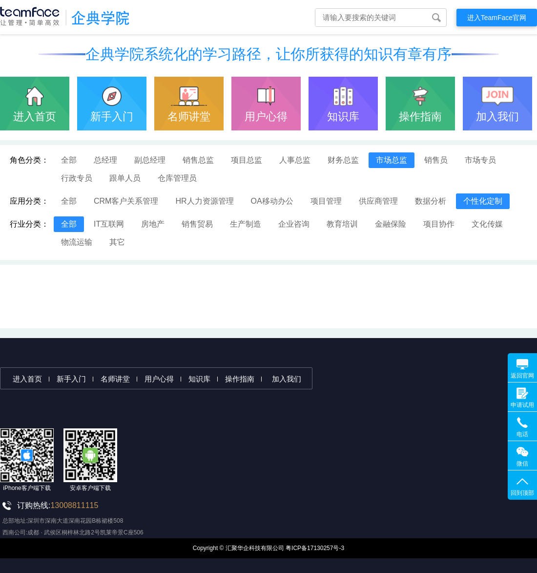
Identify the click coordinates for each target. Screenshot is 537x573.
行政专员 (76, 178)
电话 (522, 434)
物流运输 (76, 242)
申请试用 (522, 405)
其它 (117, 242)
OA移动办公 (272, 201)
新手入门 (111, 116)
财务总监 (343, 160)
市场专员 (480, 160)
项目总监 (246, 160)
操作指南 (420, 116)
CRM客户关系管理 (126, 201)
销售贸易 (197, 224)
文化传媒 (487, 224)
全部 (69, 160)
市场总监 (391, 160)
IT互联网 (109, 224)
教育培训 (342, 224)
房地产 (153, 224)
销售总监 (198, 160)
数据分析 (430, 201)
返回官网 (522, 375)
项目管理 (326, 201)
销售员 (436, 160)
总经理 (105, 160)
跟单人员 (125, 178)
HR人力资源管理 (204, 201)
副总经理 (149, 160)
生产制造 (245, 224)
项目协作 (438, 224)
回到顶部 (522, 492)
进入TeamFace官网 (496, 17)
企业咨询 (294, 224)
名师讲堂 (188, 116)
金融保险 (390, 224)
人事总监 (294, 160)
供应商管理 (378, 201)
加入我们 (497, 116)
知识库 (343, 116)
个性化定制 (482, 201)
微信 (522, 463)
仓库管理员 (177, 178)
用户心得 (266, 116)
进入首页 (34, 116)
